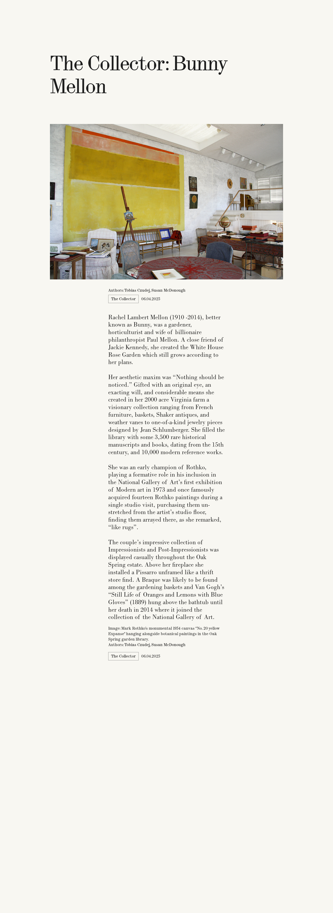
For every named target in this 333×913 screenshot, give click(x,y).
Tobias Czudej (137, 290)
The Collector (123, 299)
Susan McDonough (168, 290)
